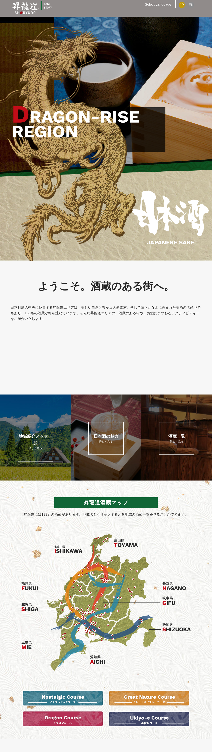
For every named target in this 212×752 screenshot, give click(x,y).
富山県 (125, 542)
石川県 (68, 549)
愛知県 (98, 659)
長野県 (176, 586)
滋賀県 (31, 607)
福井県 (31, 587)
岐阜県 (176, 601)
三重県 (29, 645)
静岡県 (176, 627)
